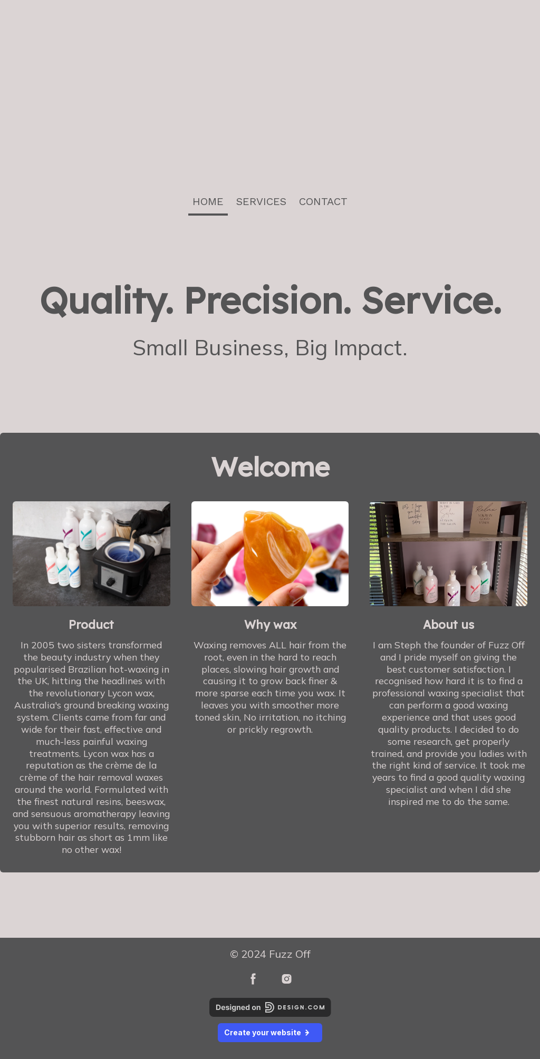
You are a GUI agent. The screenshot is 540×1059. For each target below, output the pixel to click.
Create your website (270, 1032)
